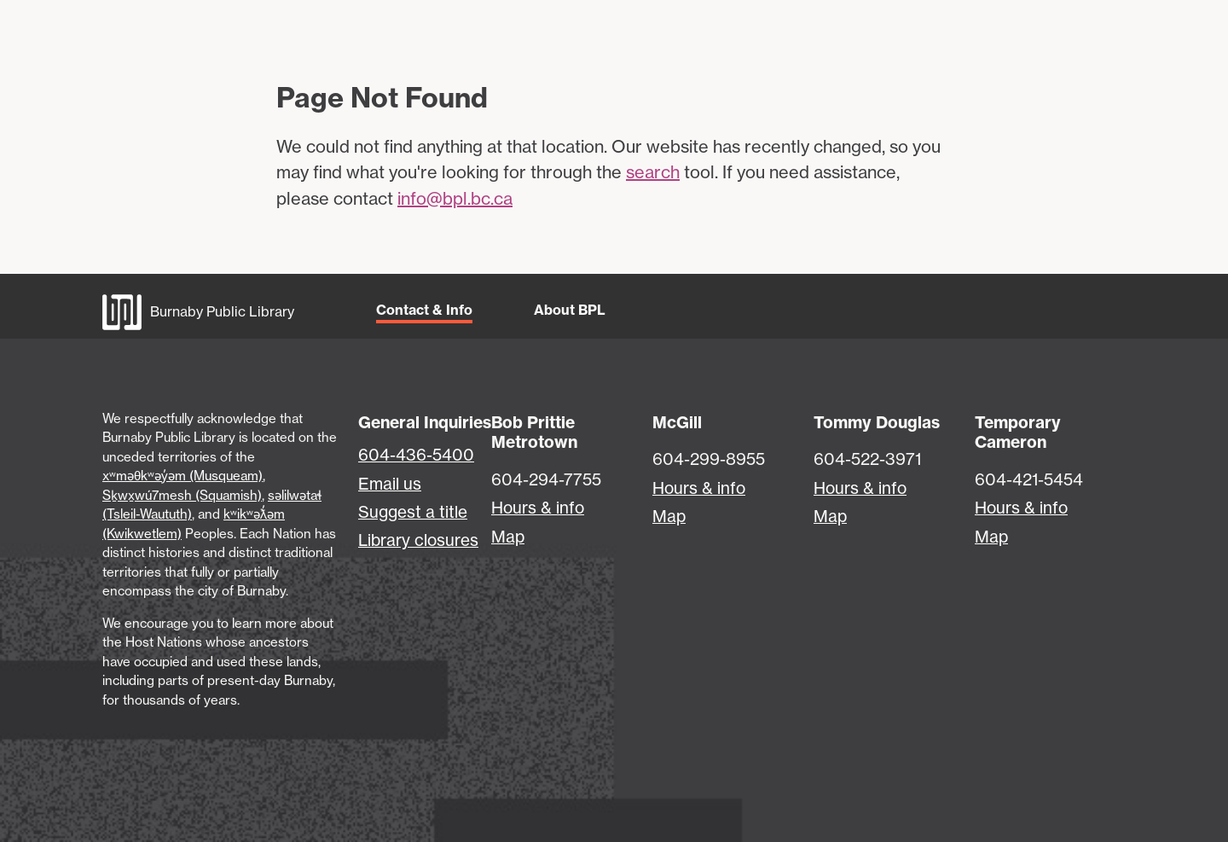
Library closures (418, 540)
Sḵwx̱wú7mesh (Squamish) (182, 495)
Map (507, 537)
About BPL (569, 309)
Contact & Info (424, 309)
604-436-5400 (416, 454)
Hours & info (537, 507)
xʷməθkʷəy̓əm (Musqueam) (182, 475)
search (653, 172)
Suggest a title (412, 512)
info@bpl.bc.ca (455, 198)
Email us (389, 483)
